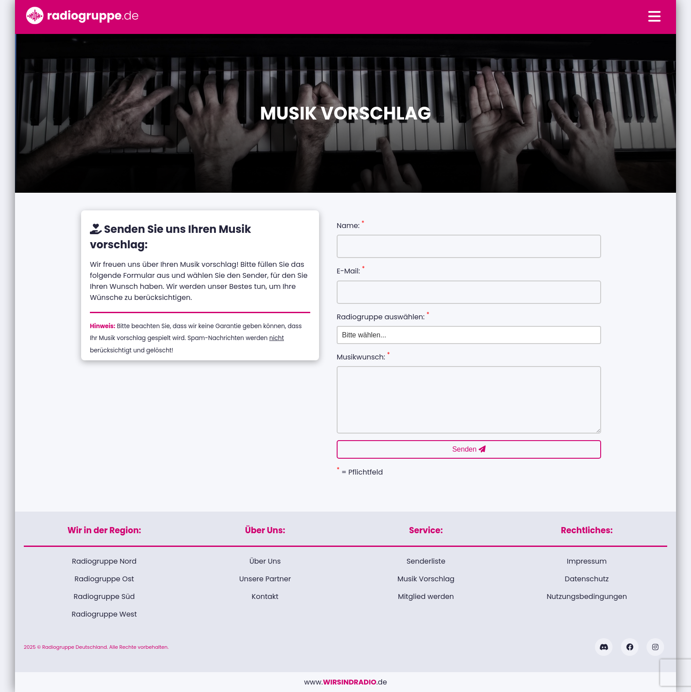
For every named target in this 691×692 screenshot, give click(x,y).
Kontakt (265, 596)
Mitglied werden (426, 596)
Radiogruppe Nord (104, 561)
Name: (350, 225)
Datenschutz (587, 579)
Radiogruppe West (104, 614)
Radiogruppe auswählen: (383, 316)
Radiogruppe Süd (104, 596)
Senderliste (425, 561)
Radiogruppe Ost (104, 579)
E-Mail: (351, 270)
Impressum (587, 561)
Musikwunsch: (363, 356)
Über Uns (265, 561)
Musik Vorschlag (426, 579)
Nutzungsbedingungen (586, 596)
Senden (469, 449)
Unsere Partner (265, 579)
